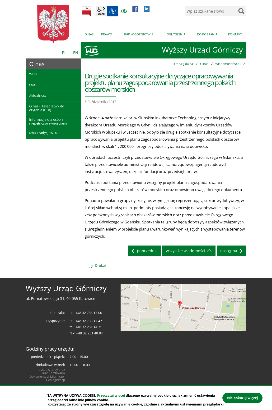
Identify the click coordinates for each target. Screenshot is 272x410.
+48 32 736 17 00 (88, 312)
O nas (204, 64)
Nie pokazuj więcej (242, 398)
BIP (86, 11)
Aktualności (38, 95)
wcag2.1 (101, 11)
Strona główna (183, 64)
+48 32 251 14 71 (88, 327)
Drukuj (100, 265)
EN (75, 52)
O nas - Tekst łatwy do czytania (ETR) (46, 108)
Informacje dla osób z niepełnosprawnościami (48, 121)
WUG (33, 74)
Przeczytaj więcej (111, 395)
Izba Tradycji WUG (43, 132)
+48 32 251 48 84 (89, 333)
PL (64, 52)
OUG (33, 84)
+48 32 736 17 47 (88, 320)
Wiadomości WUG (227, 64)
